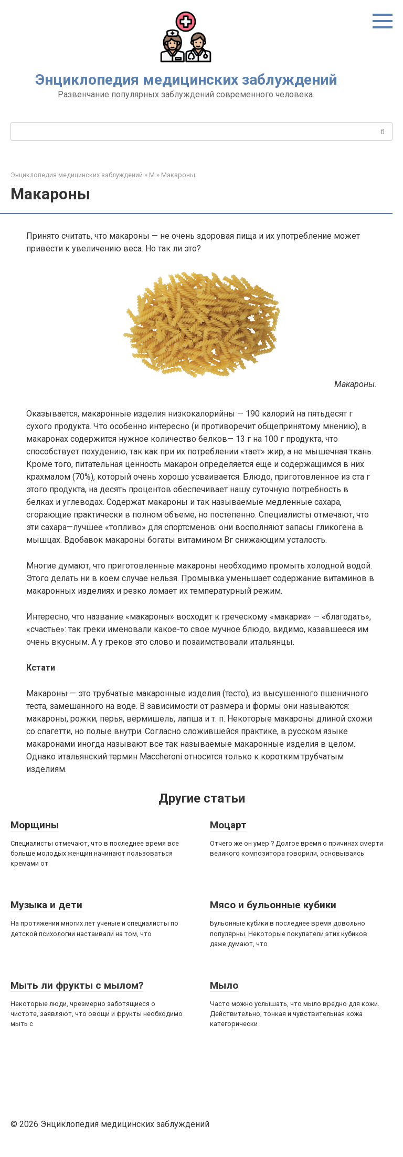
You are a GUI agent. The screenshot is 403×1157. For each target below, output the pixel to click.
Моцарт (228, 825)
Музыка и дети (46, 905)
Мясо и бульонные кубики (273, 905)
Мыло (224, 985)
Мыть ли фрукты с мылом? (76, 985)
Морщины (34, 825)
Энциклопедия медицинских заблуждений (186, 79)
